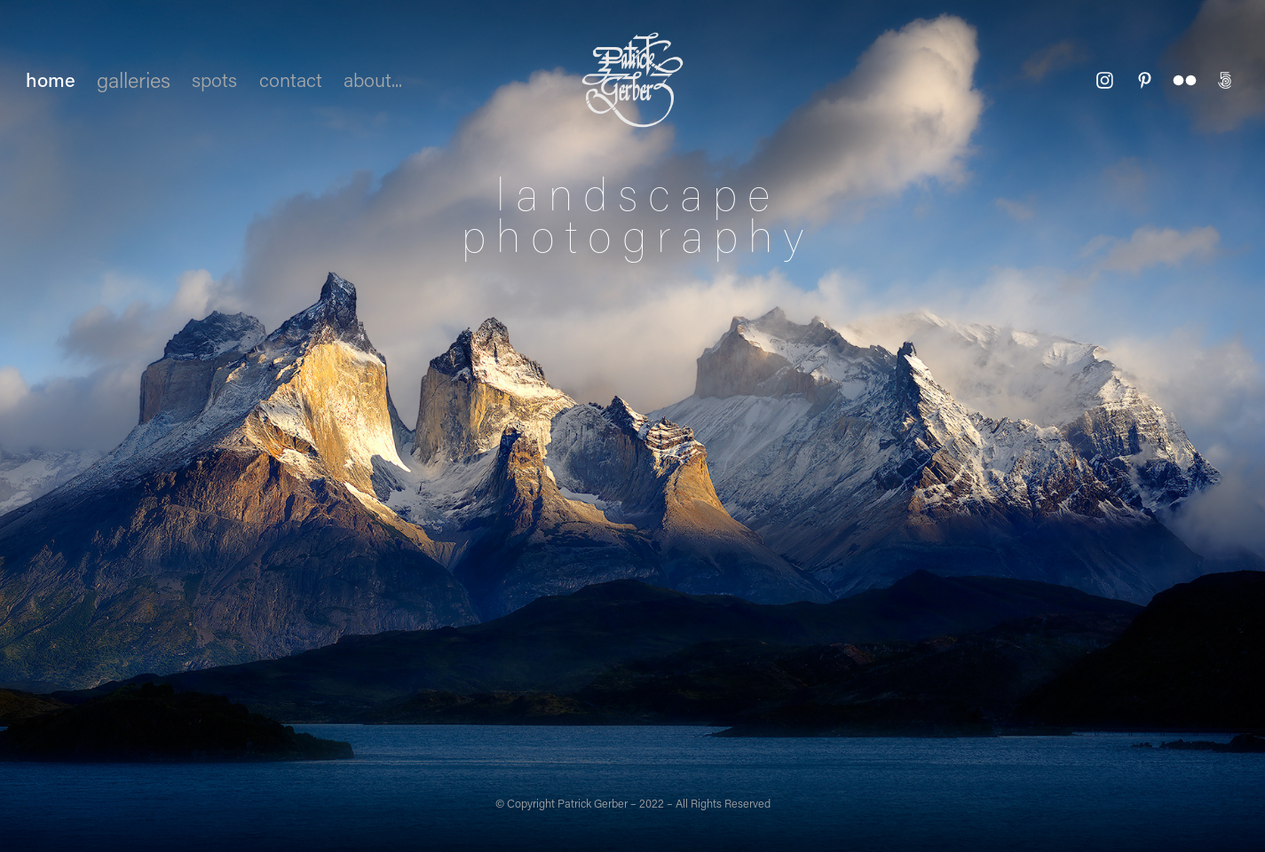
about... (373, 79)
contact (290, 79)
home (50, 79)
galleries (133, 79)
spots (214, 79)
